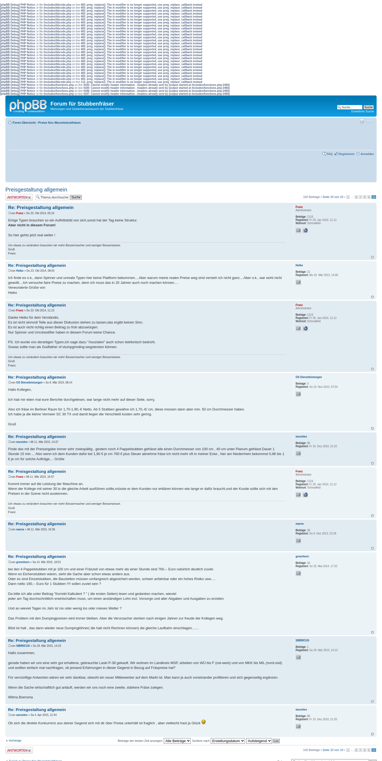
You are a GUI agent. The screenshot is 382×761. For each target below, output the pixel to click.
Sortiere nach (218, 740)
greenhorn (22, 562)
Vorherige (15, 740)
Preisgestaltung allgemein (36, 190)
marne (20, 529)
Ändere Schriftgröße (370, 121)
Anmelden (367, 154)
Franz (19, 213)
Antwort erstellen (19, 197)
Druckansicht (362, 121)
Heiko (19, 270)
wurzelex (22, 441)
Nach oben (372, 257)
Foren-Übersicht (24, 122)
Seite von (333, 196)
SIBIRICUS (23, 645)
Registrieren (346, 154)
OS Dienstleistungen (29, 382)
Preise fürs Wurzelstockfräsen (59, 122)
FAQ (330, 154)
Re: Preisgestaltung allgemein (41, 207)
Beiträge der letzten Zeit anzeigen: (154, 740)
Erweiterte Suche (362, 111)
